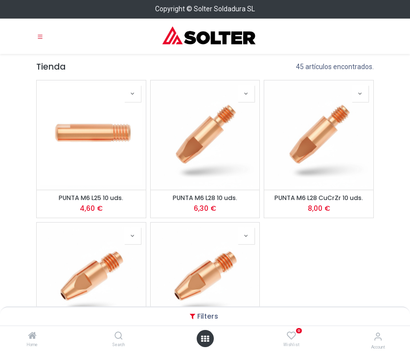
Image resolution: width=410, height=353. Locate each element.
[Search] (118, 336)
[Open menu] (205, 339)
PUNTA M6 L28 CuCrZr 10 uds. (318, 198)
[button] (132, 93)
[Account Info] (378, 336)
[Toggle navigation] (40, 36)
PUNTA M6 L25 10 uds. (91, 198)
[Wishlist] (291, 336)
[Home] (32, 336)
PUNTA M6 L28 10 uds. (205, 198)
